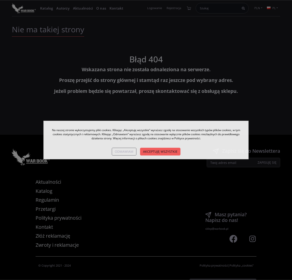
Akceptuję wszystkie (160, 151)
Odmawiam (124, 151)
